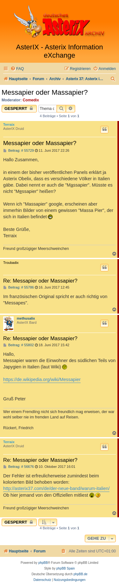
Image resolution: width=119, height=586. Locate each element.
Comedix (31, 100)
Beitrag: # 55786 (18, 287)
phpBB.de (81, 574)
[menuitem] (17, 69)
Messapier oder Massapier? (45, 92)
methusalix (26, 318)
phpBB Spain (65, 568)
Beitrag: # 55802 (18, 345)
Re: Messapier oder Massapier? (40, 280)
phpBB (43, 562)
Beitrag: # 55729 (18, 151)
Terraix (9, 124)
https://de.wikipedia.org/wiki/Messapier (42, 379)
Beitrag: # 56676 (18, 467)
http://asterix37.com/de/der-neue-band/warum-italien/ (56, 488)
